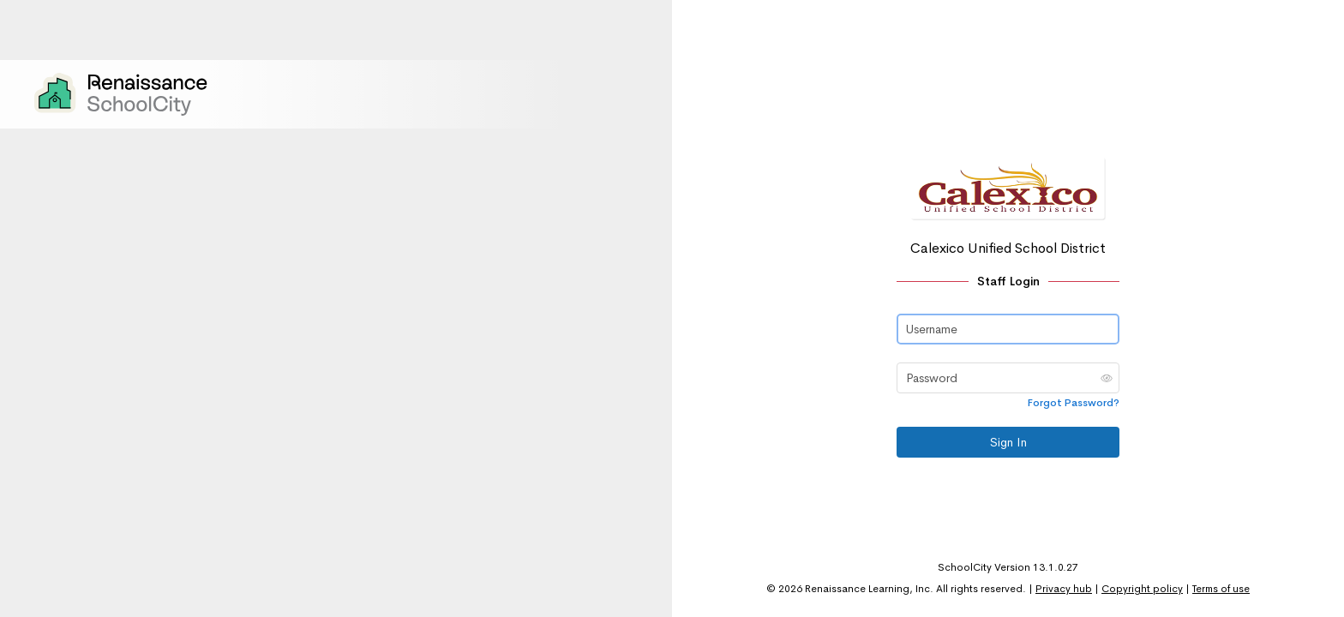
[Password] (1008, 377)
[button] (1106, 377)
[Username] (1008, 329)
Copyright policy (1142, 589)
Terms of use (1221, 589)
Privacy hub (1063, 589)
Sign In (1008, 442)
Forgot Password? (1073, 403)
